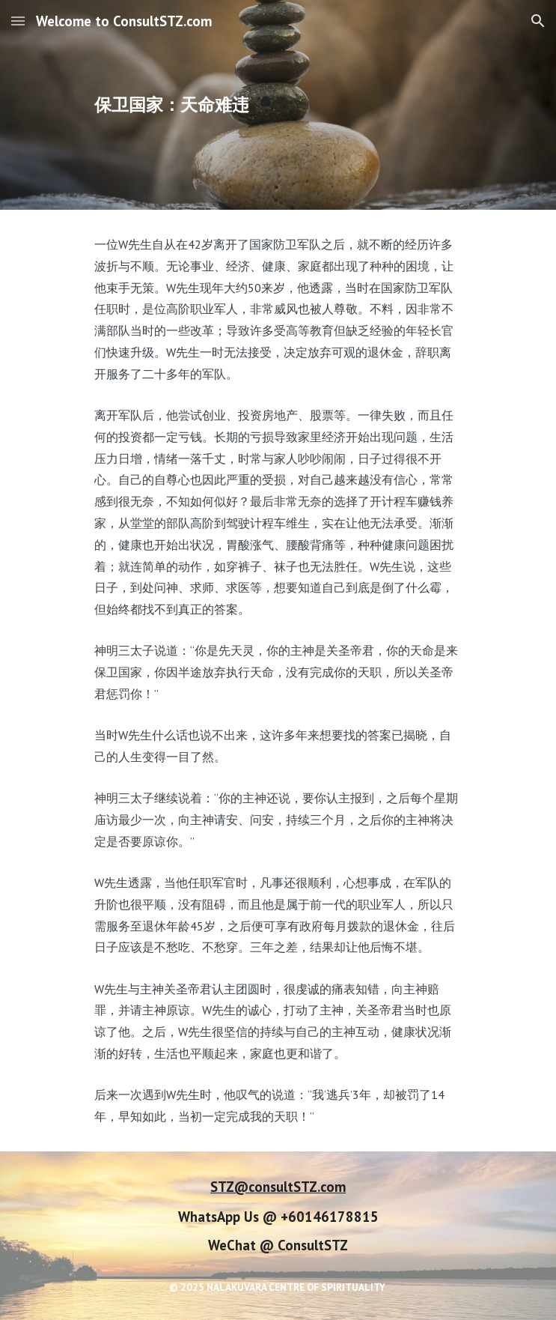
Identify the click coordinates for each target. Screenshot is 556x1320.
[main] (278, 105)
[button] (18, 20)
